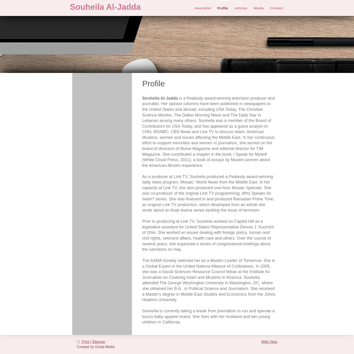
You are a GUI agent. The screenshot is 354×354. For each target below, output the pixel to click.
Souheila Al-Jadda (105, 7)
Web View (269, 342)
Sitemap (98, 342)
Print (83, 342)
